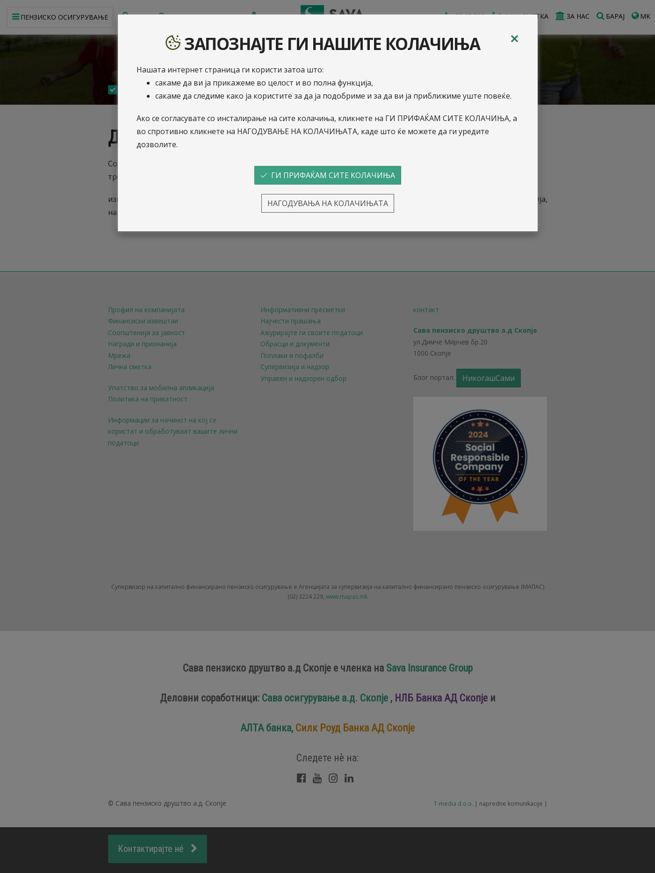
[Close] (514, 38)
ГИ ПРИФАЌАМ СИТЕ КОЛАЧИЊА (327, 175)
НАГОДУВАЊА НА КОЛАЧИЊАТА (327, 203)
